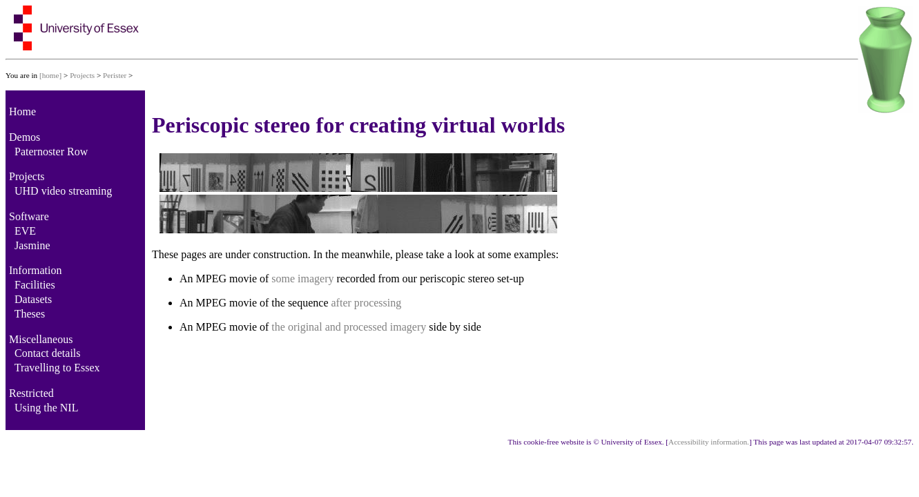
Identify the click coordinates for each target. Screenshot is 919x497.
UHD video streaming (63, 191)
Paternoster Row (51, 151)
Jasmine (32, 245)
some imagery (302, 278)
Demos (24, 137)
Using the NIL (46, 407)
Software (29, 216)
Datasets (33, 299)
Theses (29, 314)
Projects (82, 75)
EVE (25, 231)
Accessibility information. (708, 442)
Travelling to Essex (57, 367)
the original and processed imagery (348, 327)
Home (22, 111)
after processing (366, 303)
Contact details (47, 353)
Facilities (34, 285)
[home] (50, 75)
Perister (114, 75)
